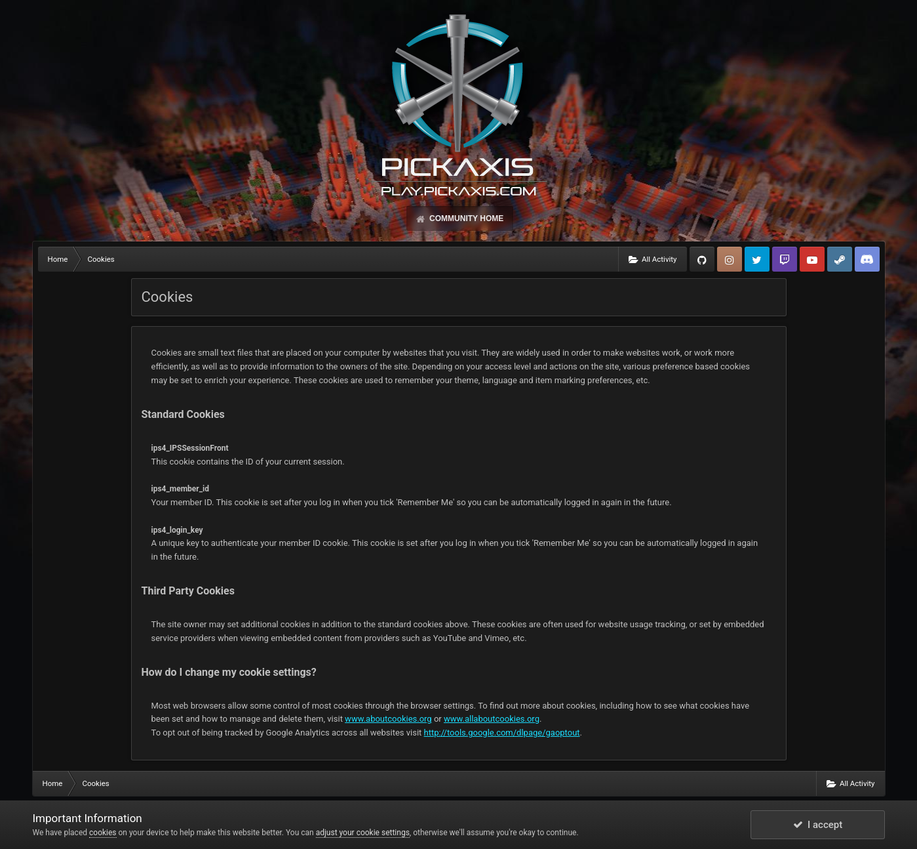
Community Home (465, 218)
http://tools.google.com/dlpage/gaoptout (502, 732)
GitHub (702, 259)
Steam (839, 259)
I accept (818, 825)
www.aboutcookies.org (388, 719)
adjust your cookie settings (363, 832)
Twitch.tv (784, 259)
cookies (103, 832)
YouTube (812, 259)
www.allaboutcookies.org (491, 719)
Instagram (729, 259)
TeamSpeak (867, 259)
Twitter (757, 259)
